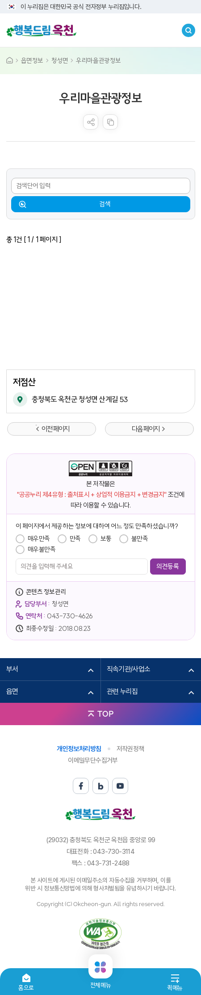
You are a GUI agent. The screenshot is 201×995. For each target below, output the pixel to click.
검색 (104, 204)
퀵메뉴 (175, 987)
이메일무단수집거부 (93, 760)
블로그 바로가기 (100, 786)
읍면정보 (32, 60)
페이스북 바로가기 (81, 786)
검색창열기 (188, 30)
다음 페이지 (145, 428)
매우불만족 (42, 549)
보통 (106, 538)
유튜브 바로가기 (120, 786)
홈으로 (26, 987)
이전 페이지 (55, 428)
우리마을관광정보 (98, 60)
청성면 (59, 60)
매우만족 (39, 538)
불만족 (139, 538)
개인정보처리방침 (79, 749)
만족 (75, 538)
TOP (105, 713)
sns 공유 (90, 122)
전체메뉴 (100, 981)
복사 (110, 122)
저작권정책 (130, 749)
